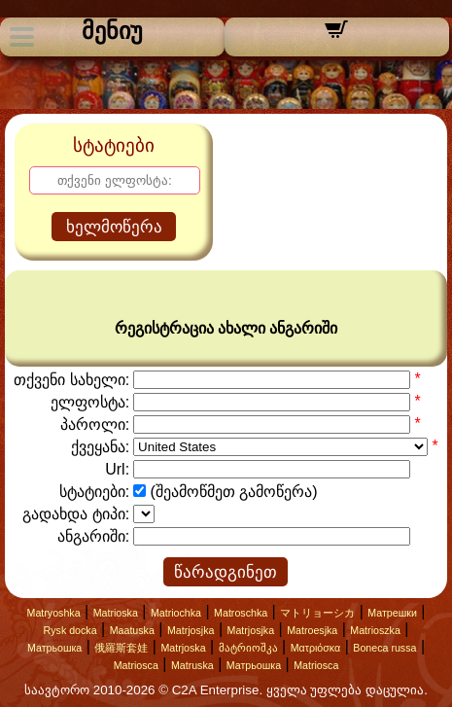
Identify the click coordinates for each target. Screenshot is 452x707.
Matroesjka (312, 630)
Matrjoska (182, 648)
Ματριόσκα (316, 648)
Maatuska (132, 630)
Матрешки (392, 613)
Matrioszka (375, 630)
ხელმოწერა (114, 227)
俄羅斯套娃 (121, 648)
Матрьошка (54, 648)
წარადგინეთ (225, 572)
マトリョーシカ (317, 613)
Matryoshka (54, 613)
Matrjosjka (191, 630)
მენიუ (112, 31)
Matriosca (136, 665)
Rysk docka (70, 630)
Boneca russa (384, 648)
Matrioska (115, 613)
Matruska (192, 665)
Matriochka (176, 613)
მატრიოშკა (248, 648)
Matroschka (240, 613)
